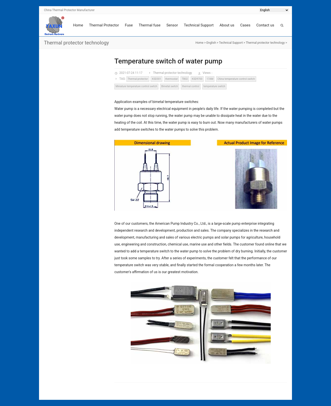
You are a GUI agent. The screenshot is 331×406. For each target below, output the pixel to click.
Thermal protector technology (265, 42)
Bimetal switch (169, 86)
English (211, 42)
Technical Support (199, 25)
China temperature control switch (236, 79)
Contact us (265, 25)
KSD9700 (197, 79)
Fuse (129, 25)
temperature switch (214, 86)
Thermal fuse (150, 25)
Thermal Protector (104, 25)
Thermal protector (137, 79)
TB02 (185, 79)
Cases (245, 25)
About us (227, 25)
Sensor (172, 25)
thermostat (171, 79)
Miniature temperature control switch (136, 86)
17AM (210, 79)
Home (78, 25)
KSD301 (156, 79)
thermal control (190, 86)
